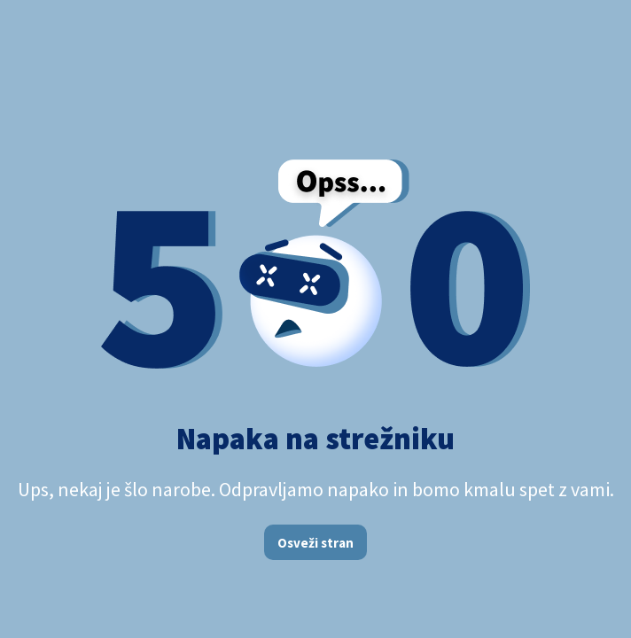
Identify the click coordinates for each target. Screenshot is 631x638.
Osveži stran (315, 542)
